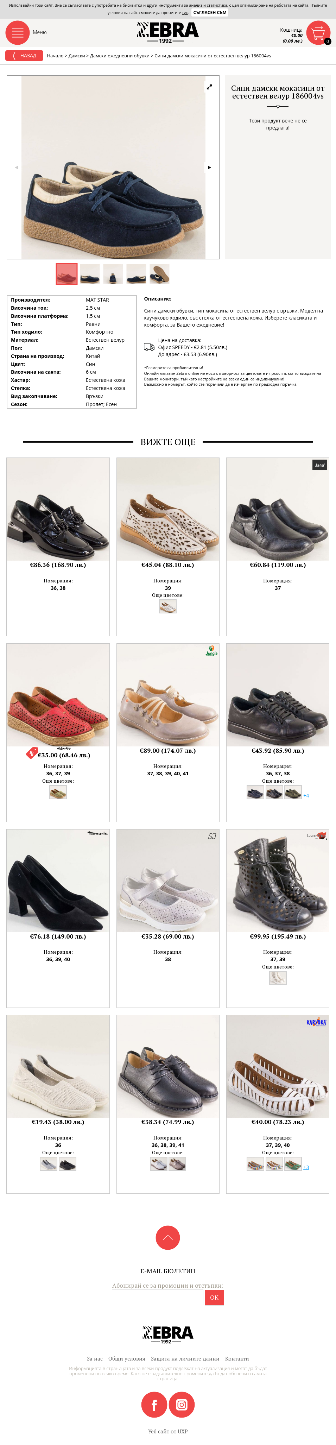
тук (185, 12)
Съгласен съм (210, 12)
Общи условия (126, 1358)
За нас (95, 1358)
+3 (306, 1167)
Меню (40, 32)
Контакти (237, 1358)
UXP (183, 1431)
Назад (24, 56)
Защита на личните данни (185, 1358)
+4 (306, 795)
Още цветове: (168, 595)
